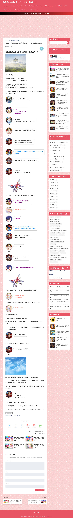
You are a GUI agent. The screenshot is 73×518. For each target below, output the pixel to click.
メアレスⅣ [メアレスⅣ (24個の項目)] (61, 235)
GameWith (51, 274)
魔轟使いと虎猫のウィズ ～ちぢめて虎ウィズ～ (20, 2)
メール (7, 477)
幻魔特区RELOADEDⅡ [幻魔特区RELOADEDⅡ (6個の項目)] (55, 248)
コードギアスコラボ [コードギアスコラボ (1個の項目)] (60, 232)
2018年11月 (54, 185)
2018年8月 (54, 194)
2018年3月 (54, 208)
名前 (6, 472)
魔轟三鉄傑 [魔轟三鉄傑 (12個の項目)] (53, 259)
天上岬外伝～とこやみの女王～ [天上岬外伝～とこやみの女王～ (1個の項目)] (56, 246)
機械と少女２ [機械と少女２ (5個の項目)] (53, 250)
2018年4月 (54, 205)
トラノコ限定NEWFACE (57, 156)
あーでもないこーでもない (9, 5)
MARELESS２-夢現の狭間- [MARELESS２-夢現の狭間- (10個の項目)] (55, 223)
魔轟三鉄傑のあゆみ (8, 9)
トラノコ (53, 153)
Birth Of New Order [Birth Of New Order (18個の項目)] (54, 219)
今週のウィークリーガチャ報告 (61, 295)
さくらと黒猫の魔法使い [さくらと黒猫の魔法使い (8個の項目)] (55, 226)
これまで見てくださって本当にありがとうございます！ (36, 13)
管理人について (34, 9)
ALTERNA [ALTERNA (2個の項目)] (58, 217)
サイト (7, 483)
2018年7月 (54, 196)
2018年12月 (54, 182)
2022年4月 (54, 180)
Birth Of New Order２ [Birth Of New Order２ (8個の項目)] (54, 221)
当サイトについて (25, 9)
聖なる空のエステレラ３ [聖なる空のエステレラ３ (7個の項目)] (55, 255)
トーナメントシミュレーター (56, 278)
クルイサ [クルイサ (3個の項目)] (52, 232)
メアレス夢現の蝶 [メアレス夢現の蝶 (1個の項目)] (54, 237)
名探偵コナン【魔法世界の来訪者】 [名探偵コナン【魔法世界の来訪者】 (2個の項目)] (57, 241)
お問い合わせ (17, 9)
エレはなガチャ (20, 5)
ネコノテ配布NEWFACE (57, 159)
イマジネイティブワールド (58, 148)
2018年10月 (54, 188)
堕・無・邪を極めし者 (30, 5)
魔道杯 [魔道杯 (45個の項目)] (59, 259)
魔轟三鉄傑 (41, 433)
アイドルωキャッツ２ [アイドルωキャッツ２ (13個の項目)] (55, 230)
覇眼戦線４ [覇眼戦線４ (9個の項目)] (63, 257)
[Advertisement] (36, 26)
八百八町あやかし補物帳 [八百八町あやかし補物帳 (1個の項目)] (55, 239)
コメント (8, 461)
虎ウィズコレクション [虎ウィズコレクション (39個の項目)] (55, 257)
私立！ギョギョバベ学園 (41, 5)
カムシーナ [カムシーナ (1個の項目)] (63, 230)
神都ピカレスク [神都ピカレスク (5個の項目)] (61, 250)
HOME (36, 513)
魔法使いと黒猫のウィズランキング (12, 415)
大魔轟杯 (66, 5)
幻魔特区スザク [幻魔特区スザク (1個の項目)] (64, 248)
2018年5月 (54, 202)
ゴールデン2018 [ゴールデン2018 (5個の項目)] (53, 235)
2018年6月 (54, 199)
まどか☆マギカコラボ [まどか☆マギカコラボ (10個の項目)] (55, 228)
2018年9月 (54, 191)
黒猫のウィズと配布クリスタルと (57, 270)
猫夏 (58, 291)
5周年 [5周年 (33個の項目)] (52, 217)
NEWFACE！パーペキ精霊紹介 (55, 5)
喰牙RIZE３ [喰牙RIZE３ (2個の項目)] (53, 244)
